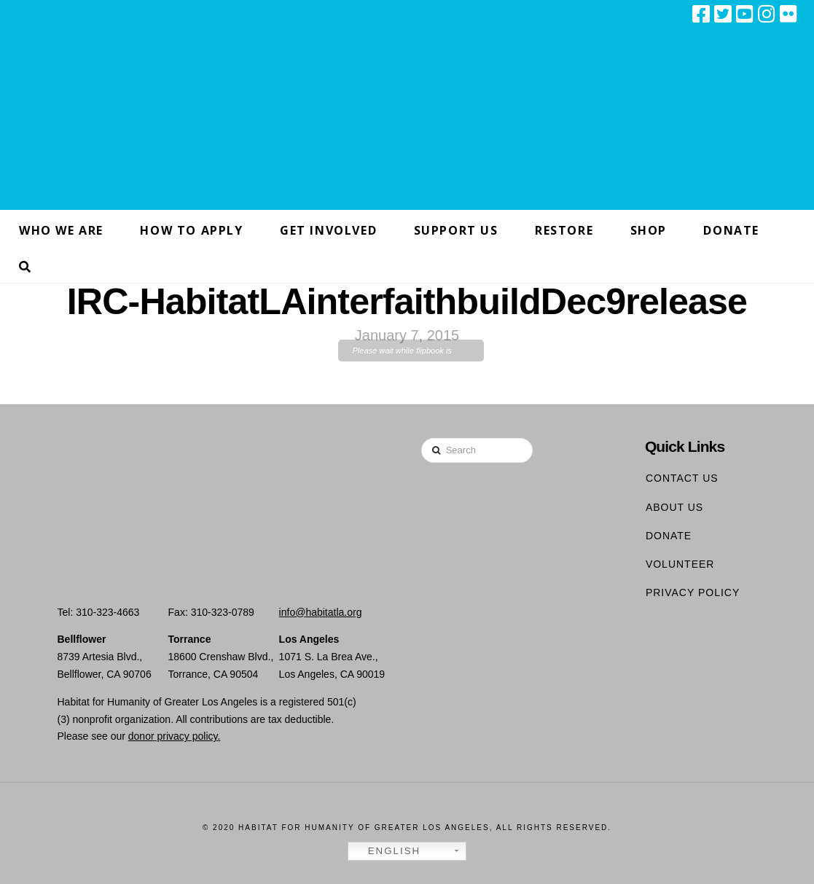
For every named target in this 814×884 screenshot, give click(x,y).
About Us (674, 507)
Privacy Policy (693, 592)
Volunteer (680, 564)
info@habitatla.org (320, 612)
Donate (669, 535)
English (386, 851)
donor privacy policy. (174, 736)
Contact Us (682, 478)
